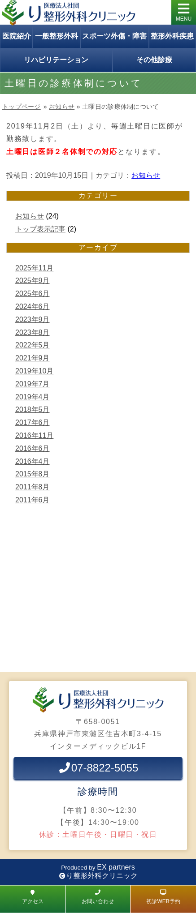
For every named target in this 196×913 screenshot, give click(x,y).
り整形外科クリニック (102, 875)
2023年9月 (32, 319)
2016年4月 (32, 461)
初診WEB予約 (163, 896)
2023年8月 (32, 332)
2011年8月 (32, 487)
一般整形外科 (56, 36)
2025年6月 (32, 293)
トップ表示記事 (40, 229)
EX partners (116, 867)
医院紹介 (16, 36)
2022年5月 (32, 345)
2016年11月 (34, 435)
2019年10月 (34, 371)
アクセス (33, 896)
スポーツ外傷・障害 (114, 36)
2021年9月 (32, 358)
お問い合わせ (98, 896)
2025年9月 (32, 280)
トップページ (21, 106)
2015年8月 (32, 474)
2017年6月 (32, 422)
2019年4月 (32, 397)
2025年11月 (34, 268)
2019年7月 (32, 384)
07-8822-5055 (98, 768)
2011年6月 (32, 500)
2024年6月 (32, 306)
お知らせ (61, 106)
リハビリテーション (56, 60)
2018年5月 (32, 409)
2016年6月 (32, 448)
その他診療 (154, 60)
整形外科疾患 (172, 36)
